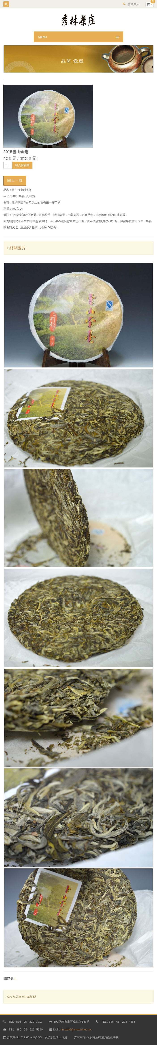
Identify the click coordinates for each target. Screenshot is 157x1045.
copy (154, 1002)
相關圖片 (16, 248)
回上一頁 (14, 180)
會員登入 (133, 4)
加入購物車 (22, 165)
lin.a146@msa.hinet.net (76, 1029)
